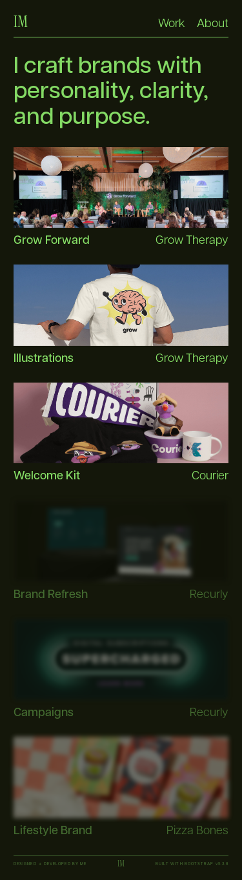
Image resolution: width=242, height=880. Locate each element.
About (212, 22)
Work (171, 22)
